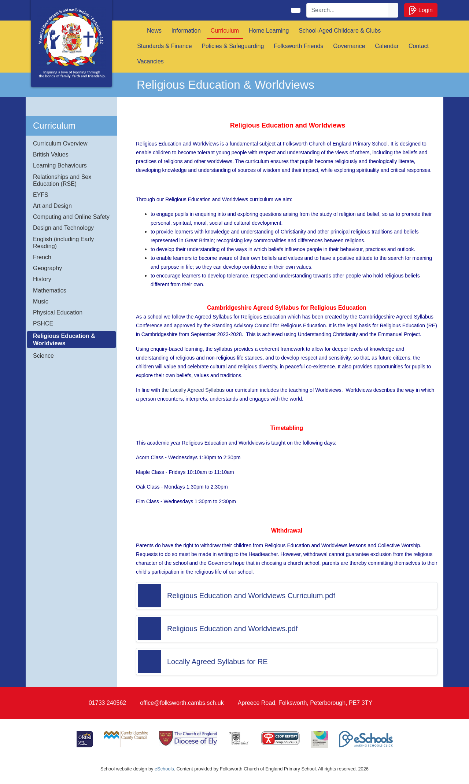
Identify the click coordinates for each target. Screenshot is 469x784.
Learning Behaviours (60, 165)
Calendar (387, 46)
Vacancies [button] (150, 61)
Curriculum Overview (60, 143)
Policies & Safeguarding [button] (233, 46)
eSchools (164, 769)
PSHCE (43, 323)
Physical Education (57, 312)
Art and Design (52, 206)
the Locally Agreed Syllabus (192, 390)
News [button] (154, 30)
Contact (419, 46)
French (42, 257)
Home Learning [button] (269, 30)
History (42, 279)
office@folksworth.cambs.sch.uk (182, 703)
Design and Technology (63, 228)
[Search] (348, 10)
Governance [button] (349, 46)
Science (43, 356)
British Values (51, 154)
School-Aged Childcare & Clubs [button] (340, 30)
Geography (47, 268)
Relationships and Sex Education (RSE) (62, 180)
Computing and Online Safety (71, 217)
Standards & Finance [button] (164, 46)
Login (421, 10)
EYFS (40, 195)
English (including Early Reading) (63, 242)
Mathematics (49, 290)
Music (40, 301)
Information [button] (186, 30)
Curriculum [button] (225, 30)
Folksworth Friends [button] (298, 46)
